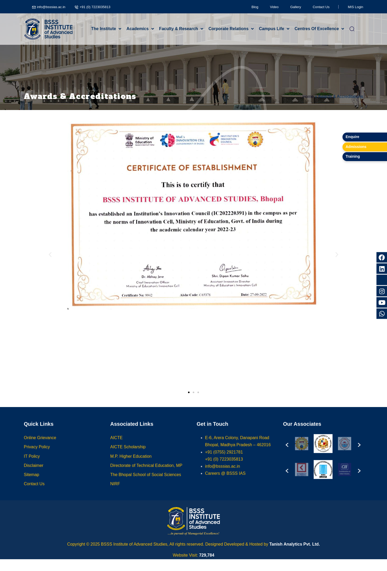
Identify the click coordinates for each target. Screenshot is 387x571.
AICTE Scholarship (128, 452)
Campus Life (271, 28)
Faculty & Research (178, 28)
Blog (255, 7)
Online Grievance (40, 443)
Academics (137, 28)
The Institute (103, 28)
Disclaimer (33, 470)
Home (308, 96)
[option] (301, 448)
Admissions (356, 147)
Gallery (295, 7)
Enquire (352, 137)
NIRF (115, 489)
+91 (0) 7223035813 (95, 7)
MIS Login (355, 7)
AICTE (116, 443)
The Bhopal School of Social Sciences (145, 479)
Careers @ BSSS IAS (225, 478)
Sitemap (31, 479)
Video (274, 7)
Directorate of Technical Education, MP (146, 470)
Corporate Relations (228, 28)
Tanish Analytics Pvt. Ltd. (294, 544)
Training (353, 156)
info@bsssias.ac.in (51, 7)
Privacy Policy (37, 452)
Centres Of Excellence (317, 28)
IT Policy (32, 461)
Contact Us (321, 7)
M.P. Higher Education (131, 461)
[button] (50, 254)
